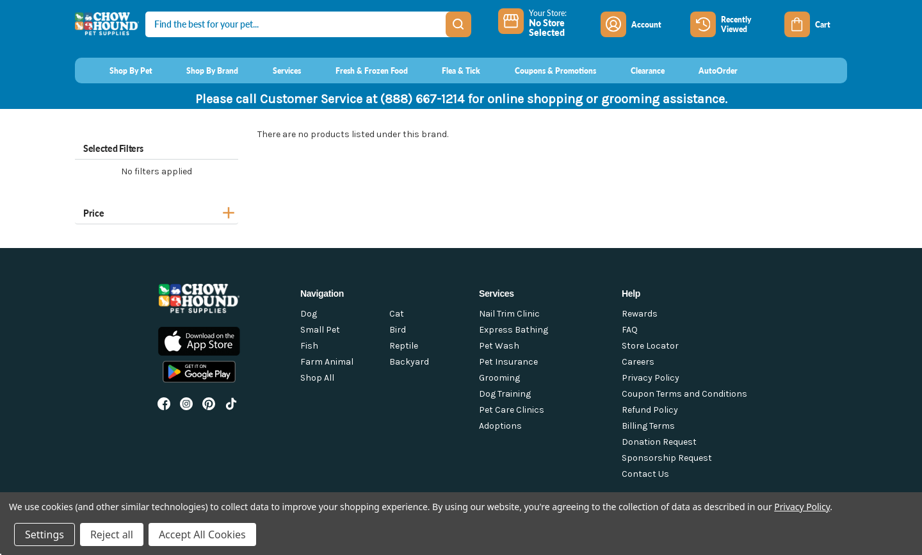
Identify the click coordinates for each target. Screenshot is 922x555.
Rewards (640, 313)
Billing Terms (648, 425)
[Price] (156, 211)
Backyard (409, 361)
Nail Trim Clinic (509, 313)
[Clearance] (635, 70)
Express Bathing (513, 329)
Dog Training (505, 393)
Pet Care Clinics (511, 409)
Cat (396, 313)
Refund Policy (650, 409)
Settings (44, 534)
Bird (397, 329)
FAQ (630, 329)
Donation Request (659, 441)
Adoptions (500, 425)
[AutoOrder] (706, 70)
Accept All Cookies (202, 534)
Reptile (403, 345)
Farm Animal (326, 361)
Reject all (111, 534)
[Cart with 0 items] (815, 24)
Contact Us (645, 473)
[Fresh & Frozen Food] (359, 70)
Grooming (499, 377)
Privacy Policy (650, 377)
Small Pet (320, 329)
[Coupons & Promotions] (543, 70)
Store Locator (650, 345)
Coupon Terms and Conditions (684, 393)
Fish (309, 345)
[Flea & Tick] (449, 70)
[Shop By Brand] (201, 70)
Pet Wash (499, 345)
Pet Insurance (508, 361)
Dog (308, 313)
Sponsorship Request (667, 457)
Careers (638, 361)
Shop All (317, 377)
